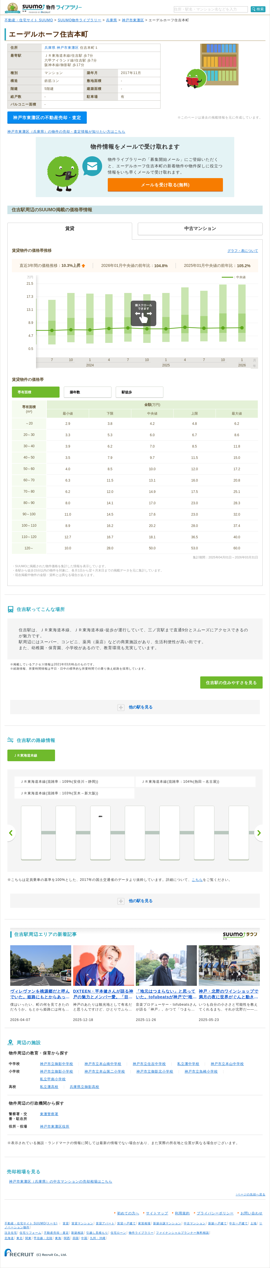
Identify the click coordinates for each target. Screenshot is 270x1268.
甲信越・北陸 (43, 1238)
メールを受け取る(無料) (165, 184)
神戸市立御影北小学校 (154, 1071)
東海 (58, 1238)
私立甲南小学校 (53, 1079)
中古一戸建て (238, 1223)
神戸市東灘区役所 (54, 1126)
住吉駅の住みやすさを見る (231, 682)
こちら (197, 880)
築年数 (75, 392)
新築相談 (77, 1232)
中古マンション (195, 1223)
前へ (11, 833)
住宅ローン (118, 1232)
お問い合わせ (252, 1213)
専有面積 (24, 392)
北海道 (9, 1238)
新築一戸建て (217, 1223)
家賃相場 (144, 1223)
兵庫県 (111, 20)
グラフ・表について (242, 251)
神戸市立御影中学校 (56, 1064)
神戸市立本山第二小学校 (105, 1071)
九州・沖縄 (98, 1238)
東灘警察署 (49, 1114)
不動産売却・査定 (56, 1232)
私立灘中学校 (188, 1064)
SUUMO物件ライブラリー (80, 20)
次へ (258, 833)
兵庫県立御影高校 (84, 1087)
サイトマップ (157, 1213)
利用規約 (182, 1213)
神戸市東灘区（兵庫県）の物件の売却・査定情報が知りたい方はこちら (66, 132)
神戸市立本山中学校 (227, 1064)
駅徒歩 (127, 392)
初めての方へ (128, 1213)
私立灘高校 (49, 1087)
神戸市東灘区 (133, 20)
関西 (67, 1238)
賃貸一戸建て (126, 1223)
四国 (76, 1238)
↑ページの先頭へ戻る (250, 1194)
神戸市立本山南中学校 (103, 1064)
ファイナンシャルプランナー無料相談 (182, 1232)
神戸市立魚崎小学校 (201, 1071)
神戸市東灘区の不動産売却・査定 (47, 117)
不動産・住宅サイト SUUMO (29, 20)
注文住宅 (11, 1232)
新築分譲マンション (167, 1223)
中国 (84, 1238)
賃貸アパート (105, 1223)
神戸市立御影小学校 (56, 1071)
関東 (28, 1238)
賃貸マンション (82, 1223)
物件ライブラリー (141, 1232)
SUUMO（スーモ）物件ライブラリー (43, 8)
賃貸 (66, 1223)
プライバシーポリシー (215, 1213)
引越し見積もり (97, 1232)
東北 (19, 1238)
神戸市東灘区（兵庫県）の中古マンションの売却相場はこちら (60, 1181)
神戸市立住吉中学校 (149, 1064)
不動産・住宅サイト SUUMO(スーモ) (31, 1223)
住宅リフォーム (30, 1232)
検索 (260, 9)
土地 (253, 1223)
